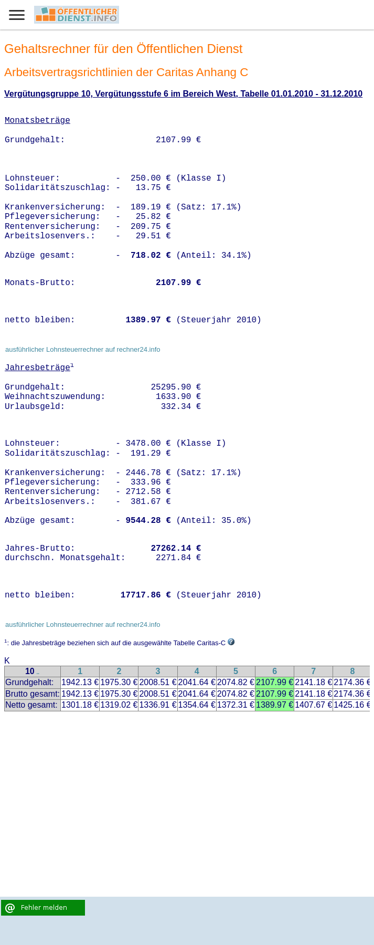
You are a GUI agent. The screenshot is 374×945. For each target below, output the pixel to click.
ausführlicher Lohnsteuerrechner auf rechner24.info (83, 349)
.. (38, 672)
